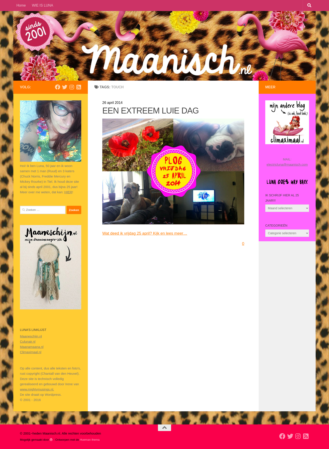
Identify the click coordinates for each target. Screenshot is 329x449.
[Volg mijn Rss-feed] (78, 87)
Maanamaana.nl (32, 347)
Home (21, 5)
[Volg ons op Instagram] (71, 87)
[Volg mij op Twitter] (64, 87)
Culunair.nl (27, 341)
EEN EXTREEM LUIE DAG (150, 110)
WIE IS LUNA (42, 5)
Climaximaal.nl (30, 352)
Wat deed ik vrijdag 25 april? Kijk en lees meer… (144, 233)
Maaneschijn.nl (31, 336)
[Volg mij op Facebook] (57, 87)
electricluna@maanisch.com (287, 164)
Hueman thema (89, 439)
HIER (68, 192)
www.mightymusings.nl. (37, 389)
